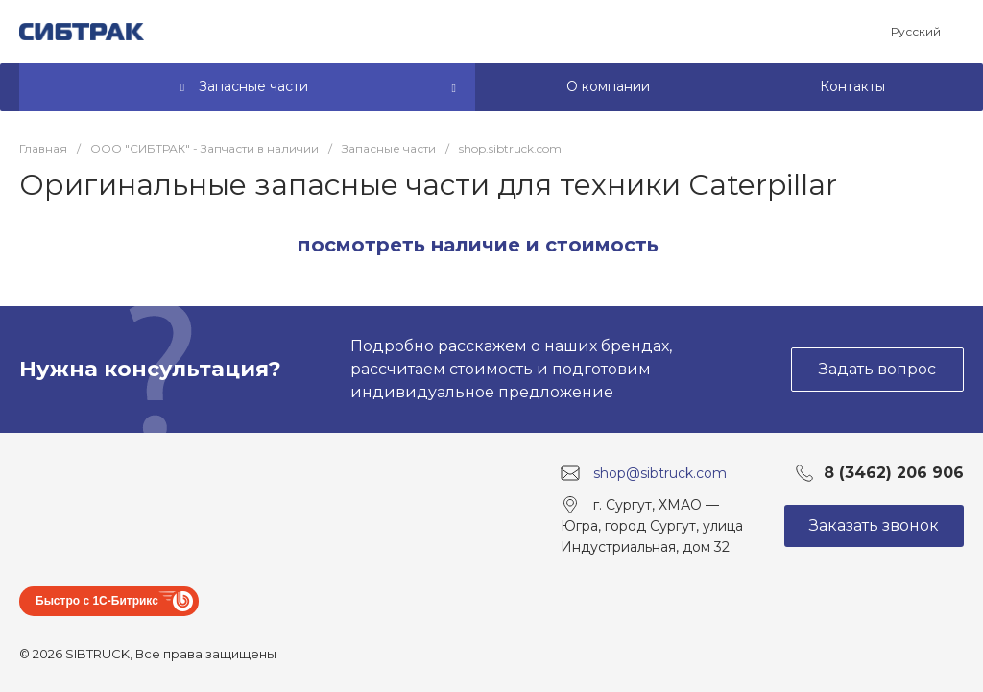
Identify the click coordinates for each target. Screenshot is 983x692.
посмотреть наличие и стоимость (478, 244)
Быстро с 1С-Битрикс (97, 601)
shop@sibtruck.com (660, 473)
